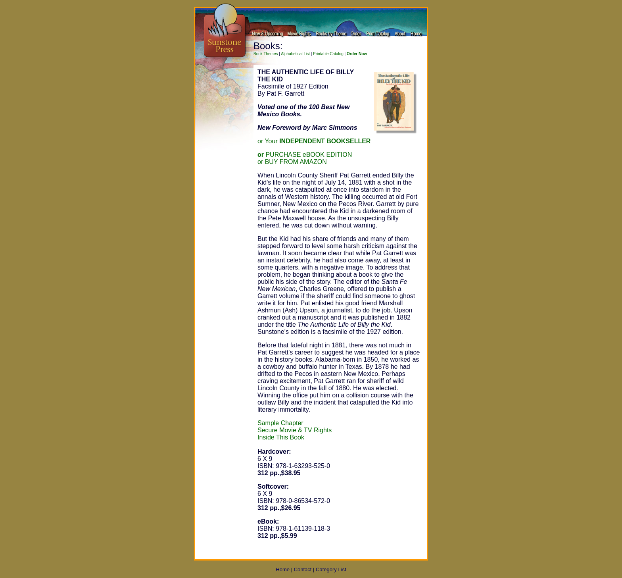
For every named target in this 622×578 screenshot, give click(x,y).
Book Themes (265, 54)
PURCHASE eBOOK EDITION (304, 154)
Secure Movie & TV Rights (294, 430)
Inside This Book (280, 437)
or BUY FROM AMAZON (292, 161)
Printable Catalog (328, 54)
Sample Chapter (280, 423)
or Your (314, 141)
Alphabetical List (295, 54)
